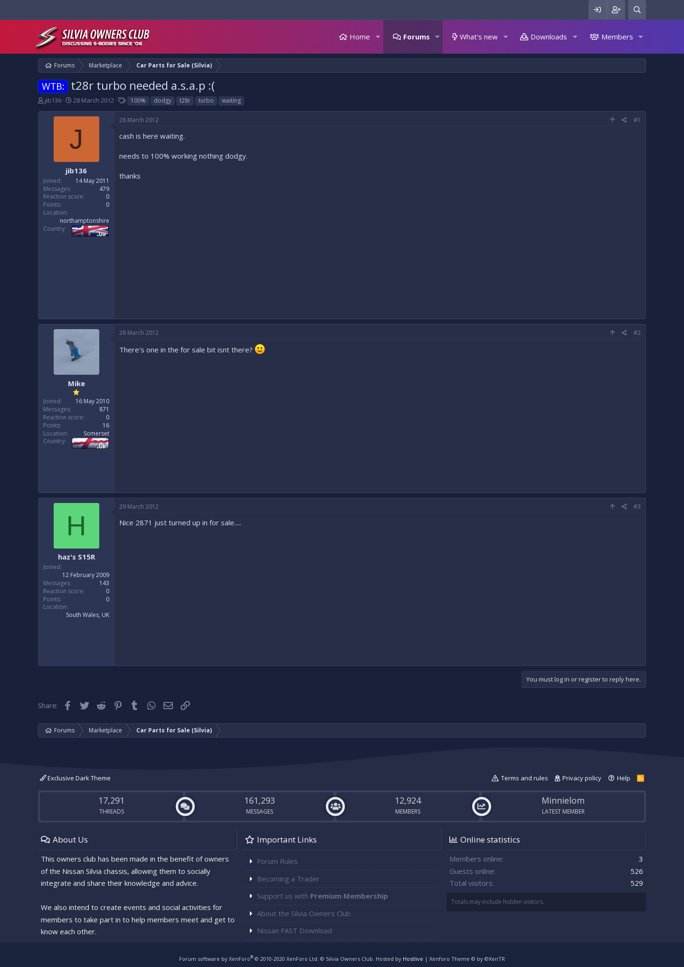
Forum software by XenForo (249, 958)
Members (617, 36)
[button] (377, 37)
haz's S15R (76, 556)
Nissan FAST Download (294, 930)
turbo (206, 100)
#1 (637, 120)
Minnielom (563, 800)
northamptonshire (84, 221)
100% (138, 100)
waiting (231, 100)
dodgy (162, 100)
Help (623, 778)
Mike (76, 383)
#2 (637, 333)
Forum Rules (277, 861)
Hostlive (413, 958)
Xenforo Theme (467, 958)
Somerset (96, 433)
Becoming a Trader (288, 878)
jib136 (53, 100)
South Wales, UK (87, 615)
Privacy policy (581, 778)
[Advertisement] (380, 247)
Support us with (322, 896)
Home (360, 36)
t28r (185, 100)
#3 (637, 506)
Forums (416, 36)
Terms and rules (524, 778)
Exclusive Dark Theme (75, 778)
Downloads (549, 36)
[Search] (637, 9)
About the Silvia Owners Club (304, 913)
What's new (479, 36)
